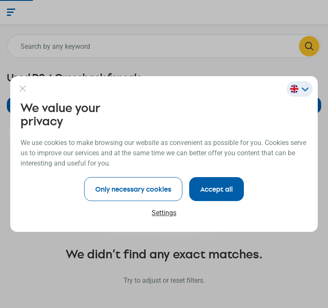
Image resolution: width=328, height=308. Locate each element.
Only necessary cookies (133, 188)
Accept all (216, 188)
